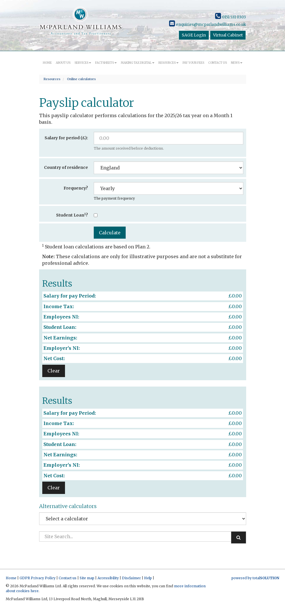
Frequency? (76, 188)
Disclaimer (131, 578)
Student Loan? (72, 215)
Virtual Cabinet (228, 35)
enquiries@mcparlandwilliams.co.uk (207, 24)
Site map (87, 578)
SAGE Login (194, 35)
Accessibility (108, 578)
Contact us (217, 63)
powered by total (255, 578)
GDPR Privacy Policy (38, 578)
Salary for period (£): (66, 137)
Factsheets (106, 63)
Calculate (109, 232)
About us (63, 63)
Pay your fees (193, 63)
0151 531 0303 (230, 17)
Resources (168, 63)
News (236, 63)
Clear (53, 371)
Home (47, 63)
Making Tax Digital (137, 63)
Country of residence (66, 167)
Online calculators (81, 79)
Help (148, 578)
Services (82, 63)
